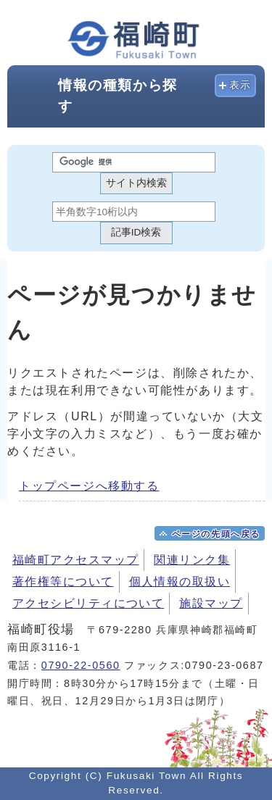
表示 (240, 85)
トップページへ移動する (89, 486)
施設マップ (210, 603)
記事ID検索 (136, 232)
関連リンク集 (192, 560)
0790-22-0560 (80, 665)
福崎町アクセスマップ (75, 560)
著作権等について (63, 581)
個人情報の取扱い (180, 581)
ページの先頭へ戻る (216, 534)
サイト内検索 (136, 183)
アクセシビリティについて (88, 603)
